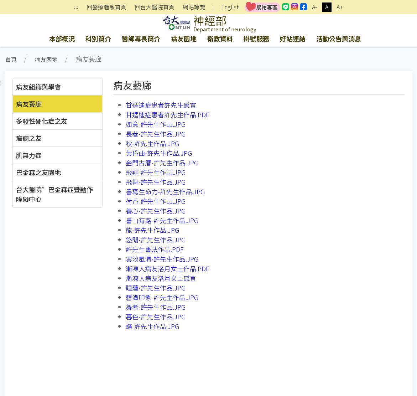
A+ (340, 7)
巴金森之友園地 (38, 172)
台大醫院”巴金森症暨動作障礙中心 (54, 194)
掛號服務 (256, 38)
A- (314, 7)
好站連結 (293, 38)
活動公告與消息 (338, 38)
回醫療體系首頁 (106, 7)
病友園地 (184, 38)
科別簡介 (98, 38)
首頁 (11, 59)
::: (76, 7)
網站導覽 (194, 7)
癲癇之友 (29, 138)
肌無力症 (29, 155)
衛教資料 (220, 38)
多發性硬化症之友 (41, 120)
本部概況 (62, 38)
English (230, 7)
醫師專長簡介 (141, 38)
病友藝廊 (29, 103)
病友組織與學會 (38, 86)
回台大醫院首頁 (154, 7)
